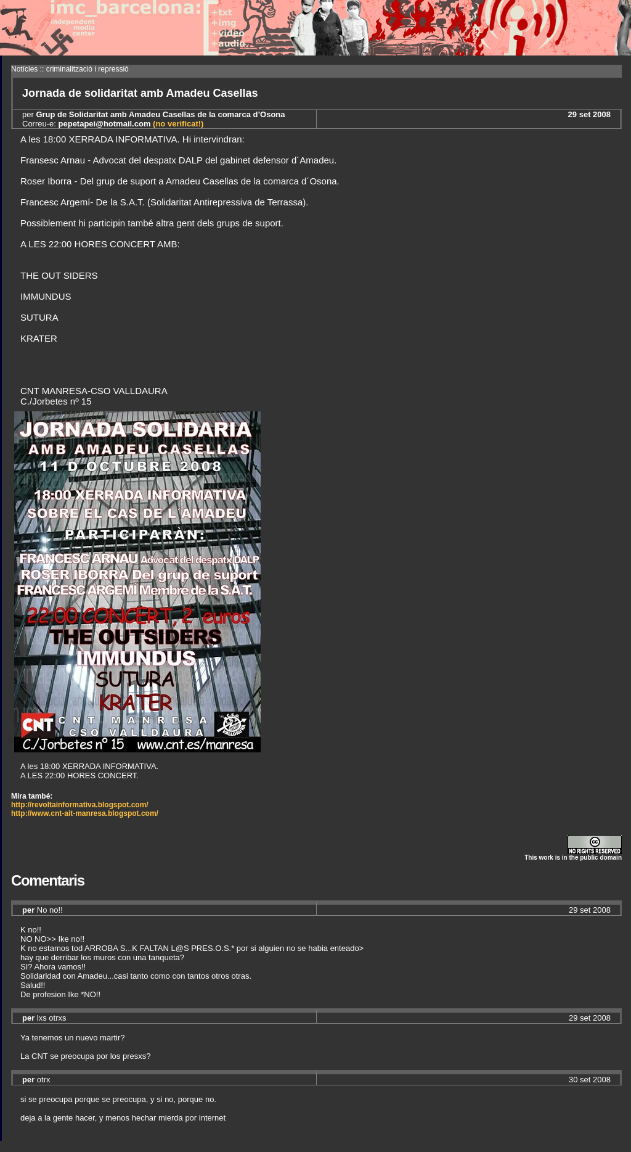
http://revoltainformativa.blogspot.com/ (80, 804)
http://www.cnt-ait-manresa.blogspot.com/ (84, 813)
